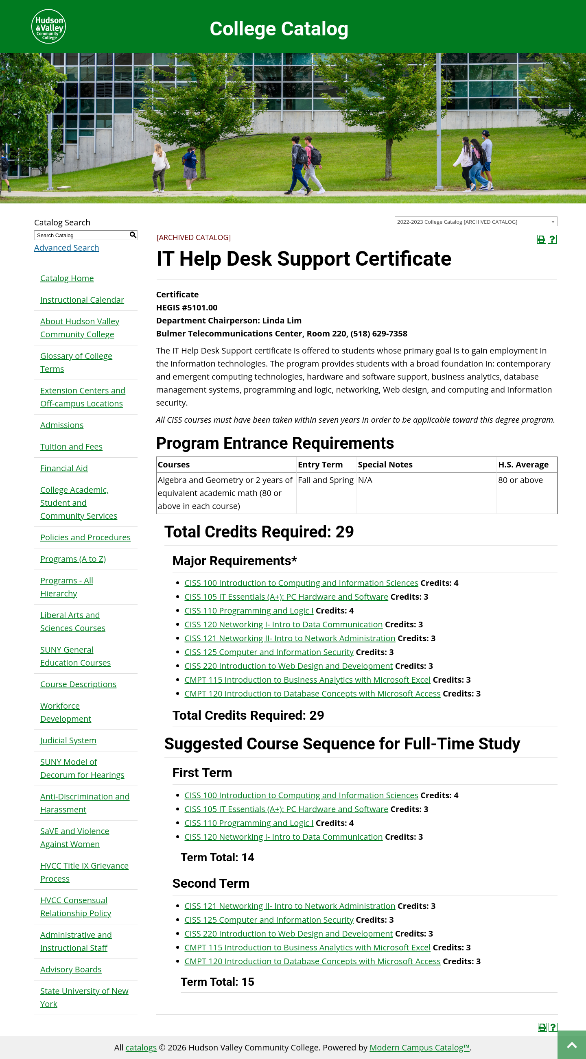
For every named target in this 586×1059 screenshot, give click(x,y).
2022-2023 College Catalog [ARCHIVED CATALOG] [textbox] (457, 221)
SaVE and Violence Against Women (74, 837)
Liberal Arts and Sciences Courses (72, 621)
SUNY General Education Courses (75, 656)
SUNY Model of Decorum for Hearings (82, 768)
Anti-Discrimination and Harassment (85, 803)
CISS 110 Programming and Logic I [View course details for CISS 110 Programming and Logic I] (249, 610)
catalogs (141, 1047)
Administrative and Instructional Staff (76, 941)
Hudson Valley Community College (48, 26)
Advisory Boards (71, 969)
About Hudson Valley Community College (79, 328)
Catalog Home (67, 278)
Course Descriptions (78, 684)
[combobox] (476, 221)
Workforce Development (65, 712)
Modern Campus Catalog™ (420, 1047)
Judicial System (68, 740)
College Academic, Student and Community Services (78, 502)
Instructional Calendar (82, 299)
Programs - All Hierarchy (66, 587)
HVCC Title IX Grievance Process (84, 872)
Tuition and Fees (71, 446)
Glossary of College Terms (76, 362)
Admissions (61, 424)
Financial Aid (64, 468)
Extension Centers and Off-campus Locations (82, 397)
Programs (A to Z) (73, 558)
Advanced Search (66, 247)
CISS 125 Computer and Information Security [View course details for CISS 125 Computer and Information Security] (269, 651)
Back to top (572, 1045)
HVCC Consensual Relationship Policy (75, 907)
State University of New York (84, 997)
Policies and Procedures (85, 537)
